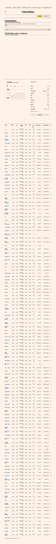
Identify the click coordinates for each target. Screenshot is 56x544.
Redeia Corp (7, 475)
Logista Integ (7, 391)
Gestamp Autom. (6, 319)
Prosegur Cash (6, 463)
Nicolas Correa (6, 428)
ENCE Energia (7, 276)
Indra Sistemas (6, 353)
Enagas (6, 289)
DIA (5, 270)
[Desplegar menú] (6, 11)
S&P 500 (15, 7)
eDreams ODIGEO (6, 535)
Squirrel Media (6, 497)
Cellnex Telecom (6, 238)
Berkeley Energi (6, 209)
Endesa (6, 292)
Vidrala (6, 524)
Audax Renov (7, 188)
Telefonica (7, 507)
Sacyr (6, 486)
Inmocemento (7, 360)
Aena (6, 146)
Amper (6, 168)
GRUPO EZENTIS (7, 315)
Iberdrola (7, 343)
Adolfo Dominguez (7, 140)
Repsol (6, 482)
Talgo (6, 500)
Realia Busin (7, 472)
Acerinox (6, 136)
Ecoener (6, 282)
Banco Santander (7, 202)
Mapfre (6, 401)
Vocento (6, 531)
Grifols (6, 330)
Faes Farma (7, 298)
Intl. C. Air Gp (7, 367)
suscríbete (40, 16)
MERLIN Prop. (7, 394)
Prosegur (6, 459)
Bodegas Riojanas (6, 213)
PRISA (6, 446)
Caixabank (7, 230)
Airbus (6, 149)
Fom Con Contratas (7, 309)
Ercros (6, 295)
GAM (5, 312)
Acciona (6, 132)
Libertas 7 (7, 381)
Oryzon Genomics (6, 443)
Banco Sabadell (6, 198)
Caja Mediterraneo (7, 234)
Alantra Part (7, 155)
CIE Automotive (7, 224)
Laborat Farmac (6, 378)
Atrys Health (7, 185)
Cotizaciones (10, 21)
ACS (5, 129)
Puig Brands (7, 466)
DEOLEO (6, 263)
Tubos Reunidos (6, 514)
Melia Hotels (7, 404)
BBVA (6, 194)
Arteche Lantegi (6, 178)
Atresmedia (7, 182)
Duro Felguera (7, 273)
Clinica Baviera (6, 249)
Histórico (40, 114)
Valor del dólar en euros (47, 7)
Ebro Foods (7, 279)
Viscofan (6, 528)
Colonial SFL (7, 256)
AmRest (6, 162)
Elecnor (6, 286)
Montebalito (7, 414)
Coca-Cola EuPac (7, 253)
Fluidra (6, 305)
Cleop (6, 245)
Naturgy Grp (7, 417)
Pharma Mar (7, 452)
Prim (5, 455)
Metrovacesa (7, 407)
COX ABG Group (7, 227)
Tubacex (6, 510)
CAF (5, 217)
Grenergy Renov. (6, 327)
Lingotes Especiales (7, 388)
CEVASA (6, 220)
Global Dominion (6, 323)
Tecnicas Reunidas (6, 504)
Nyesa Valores (7, 435)
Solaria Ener (7, 489)
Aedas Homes (7, 143)
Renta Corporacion (7, 479)
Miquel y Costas (6, 411)
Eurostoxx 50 (35, 7)
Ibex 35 (6, 7)
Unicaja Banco (7, 517)
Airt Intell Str (7, 152)
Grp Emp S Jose (8, 336)
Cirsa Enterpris (7, 242)
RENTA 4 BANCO (7, 469)
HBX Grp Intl (7, 340)
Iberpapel (7, 346)
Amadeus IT (7, 165)
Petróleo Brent (24, 7)
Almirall (6, 159)
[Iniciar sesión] (47, 16)
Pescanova (7, 449)
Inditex (6, 349)
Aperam (6, 171)
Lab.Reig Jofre (7, 374)
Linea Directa (7, 384)
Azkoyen (6, 191)
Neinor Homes (7, 424)
